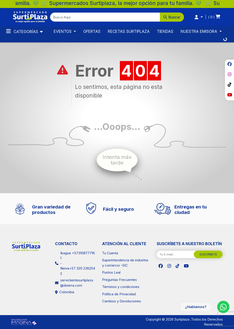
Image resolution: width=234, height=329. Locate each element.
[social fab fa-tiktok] (229, 84)
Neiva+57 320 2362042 (77, 271)
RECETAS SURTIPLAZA (129, 31)
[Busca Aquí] (105, 17)
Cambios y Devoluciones (121, 301)
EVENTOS (63, 31)
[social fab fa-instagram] (229, 74)
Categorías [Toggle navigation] (22, 31)
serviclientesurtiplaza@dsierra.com (76, 283)
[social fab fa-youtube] (229, 94)
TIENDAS (165, 31)
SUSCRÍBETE (208, 254)
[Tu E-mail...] (175, 254)
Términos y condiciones (120, 287)
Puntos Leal (111, 272)
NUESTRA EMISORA (199, 31)
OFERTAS (92, 31)
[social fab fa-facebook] (229, 64)
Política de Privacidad (119, 294)
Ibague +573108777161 (77, 255)
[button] (117, 17)
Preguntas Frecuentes (119, 280)
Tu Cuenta (110, 253)
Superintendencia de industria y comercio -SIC (125, 262)
